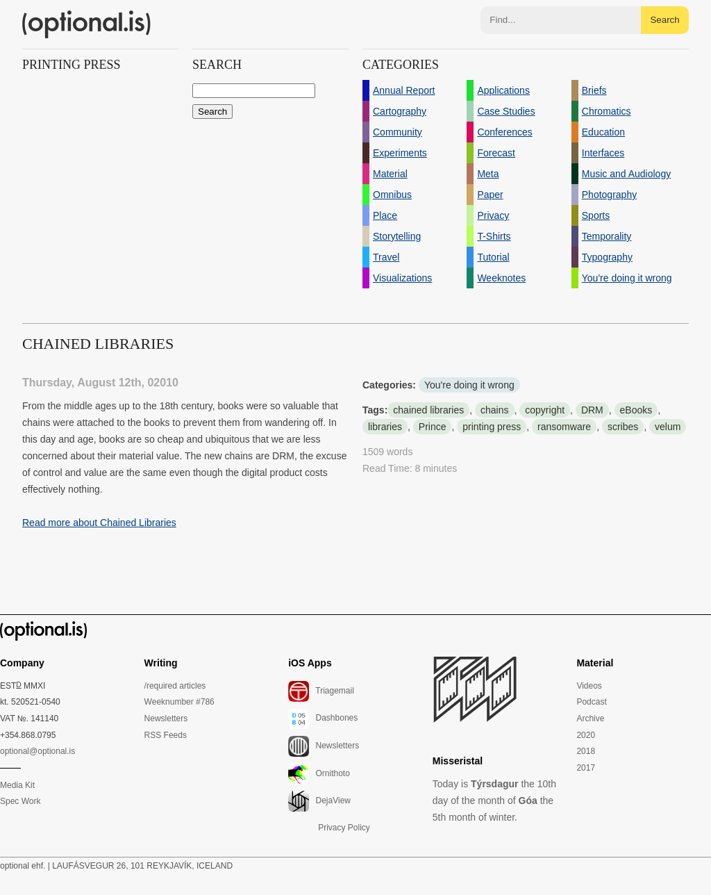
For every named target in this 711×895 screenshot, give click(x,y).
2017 (585, 768)
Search (664, 20)
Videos (588, 686)
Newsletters (166, 718)
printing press (491, 426)
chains (494, 410)
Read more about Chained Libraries (99, 522)
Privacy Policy (344, 827)
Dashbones (323, 718)
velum (667, 426)
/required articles (175, 686)
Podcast (591, 702)
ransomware (564, 426)
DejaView (319, 801)
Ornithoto (319, 774)
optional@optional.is (37, 751)
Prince (432, 426)
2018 (585, 751)
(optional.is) (86, 24)
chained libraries (428, 410)
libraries (385, 426)
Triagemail (321, 691)
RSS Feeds (165, 735)
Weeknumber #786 (179, 702)
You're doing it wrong (469, 385)
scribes (623, 426)
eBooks (636, 410)
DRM (592, 410)
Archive (590, 718)
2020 (585, 735)
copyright (544, 410)
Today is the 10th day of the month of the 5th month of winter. (494, 800)
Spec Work (20, 801)
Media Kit (17, 785)
